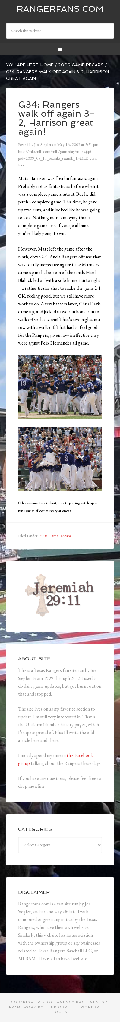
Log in (60, 1012)
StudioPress (60, 1007)
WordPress (94, 1007)
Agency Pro (71, 1002)
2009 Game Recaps (55, 535)
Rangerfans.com (60, 9)
